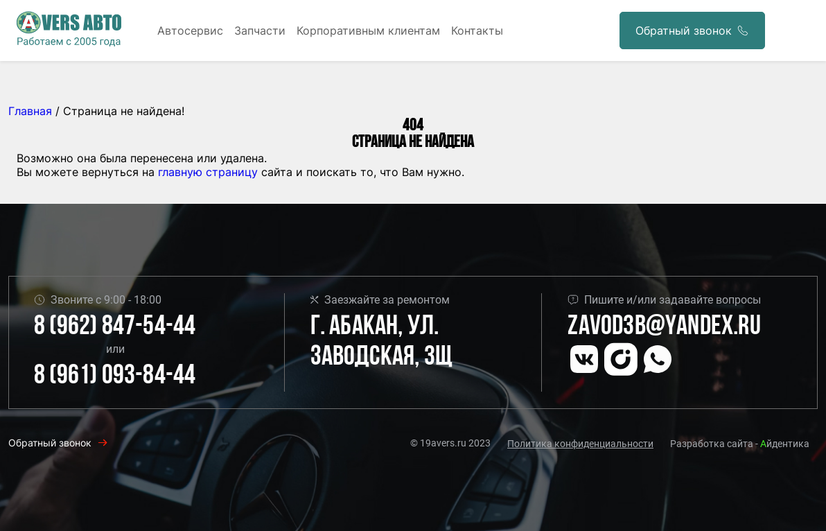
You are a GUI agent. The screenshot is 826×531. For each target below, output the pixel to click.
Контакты (477, 30)
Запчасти (259, 30)
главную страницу (208, 172)
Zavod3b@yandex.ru (664, 327)
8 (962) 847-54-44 (114, 327)
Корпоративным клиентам (368, 30)
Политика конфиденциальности (580, 443)
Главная (30, 111)
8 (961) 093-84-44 (114, 376)
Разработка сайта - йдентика (739, 443)
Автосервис (190, 30)
